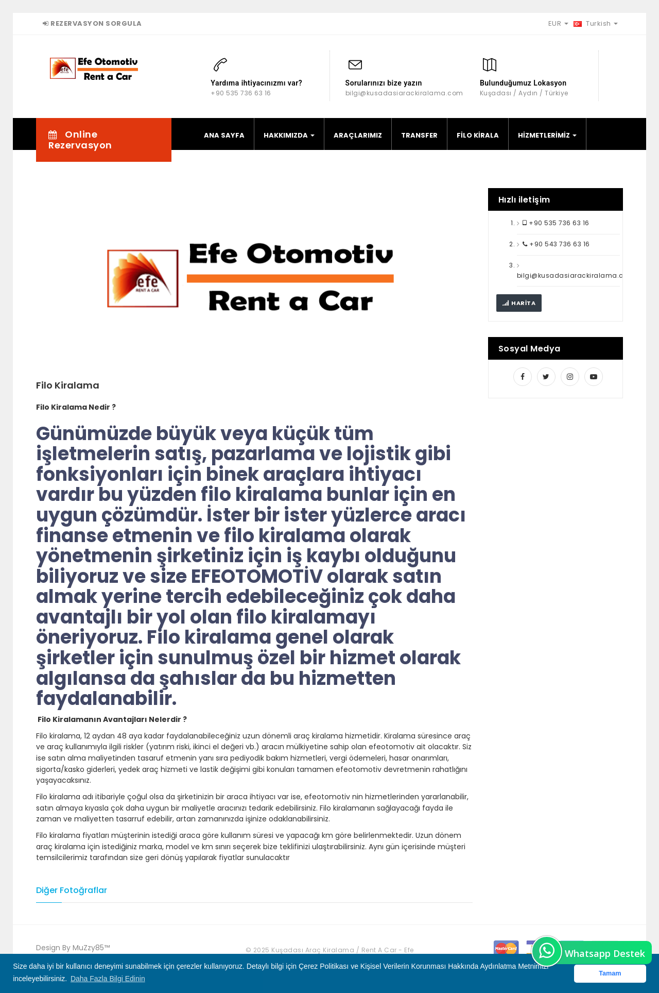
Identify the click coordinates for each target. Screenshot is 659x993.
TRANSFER (419, 135)
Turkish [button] (596, 23)
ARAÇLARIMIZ (358, 135)
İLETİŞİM (218, 170)
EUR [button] (558, 23)
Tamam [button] (610, 973)
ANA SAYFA (224, 135)
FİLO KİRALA (478, 135)
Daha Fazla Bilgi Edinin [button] (108, 978)
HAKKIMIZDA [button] (289, 135)
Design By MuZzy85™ (73, 947)
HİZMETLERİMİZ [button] (547, 135)
